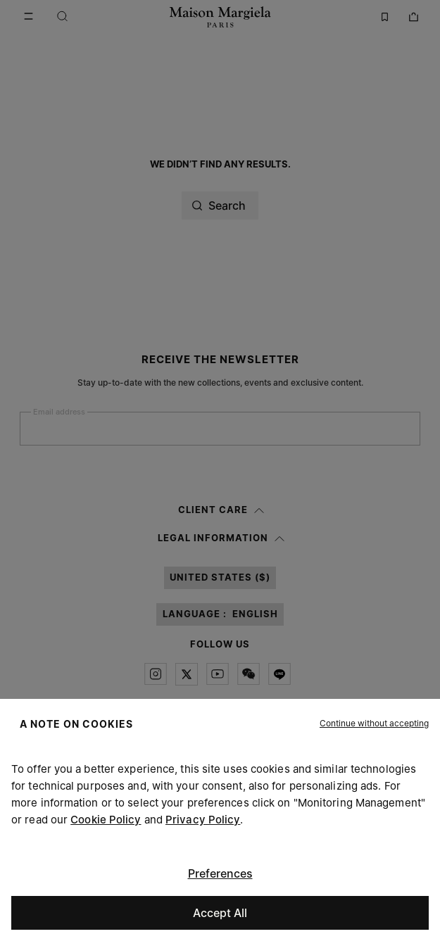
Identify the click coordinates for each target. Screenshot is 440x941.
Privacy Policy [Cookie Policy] (202, 819)
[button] (374, 723)
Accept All (220, 913)
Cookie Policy (105, 819)
